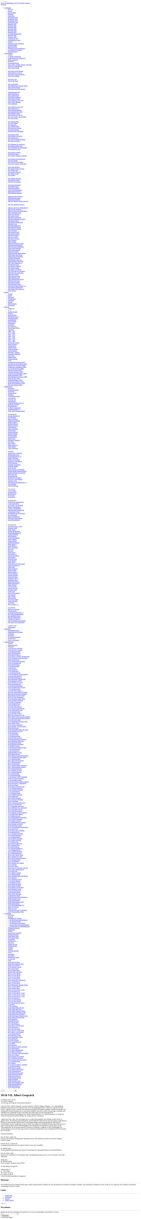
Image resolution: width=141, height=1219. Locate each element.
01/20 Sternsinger (13, 733)
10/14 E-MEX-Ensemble (15, 819)
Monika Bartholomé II (14, 533)
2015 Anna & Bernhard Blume (17, 139)
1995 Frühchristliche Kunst (16, 279)
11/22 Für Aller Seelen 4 (15, 707)
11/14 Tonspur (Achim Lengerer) (17, 812)
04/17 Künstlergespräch (15, 769)
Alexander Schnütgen (14, 354)
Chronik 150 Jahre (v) (14, 619)
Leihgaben (11, 634)
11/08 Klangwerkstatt (14, 895)
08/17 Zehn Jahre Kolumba (16, 760)
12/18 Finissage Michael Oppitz (17, 747)
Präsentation (11, 323)
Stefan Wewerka (12, 601)
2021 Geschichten (13, 84)
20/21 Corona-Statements (15, 725)
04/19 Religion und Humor (15, 744)
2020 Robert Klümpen (14, 97)
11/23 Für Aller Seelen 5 (15, 690)
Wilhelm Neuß (12, 347)
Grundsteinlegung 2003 (14, 34)
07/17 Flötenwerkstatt (14, 762)
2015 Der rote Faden (14, 141)
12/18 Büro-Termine (14, 746)
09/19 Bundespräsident (14, 743)
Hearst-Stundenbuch (14, 516)
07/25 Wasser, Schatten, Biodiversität (18, 656)
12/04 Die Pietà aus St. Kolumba (17, 910)
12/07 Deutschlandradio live (16, 905)
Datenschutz (8, 1195)
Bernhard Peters (12, 590)
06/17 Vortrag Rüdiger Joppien (17, 767)
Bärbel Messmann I (13, 582)
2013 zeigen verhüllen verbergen (17, 156)
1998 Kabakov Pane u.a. (15, 260)
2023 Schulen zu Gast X (15, 73)
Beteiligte (10, 14)
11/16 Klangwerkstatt (14, 775)
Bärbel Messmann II (14, 583)
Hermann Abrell (12, 528)
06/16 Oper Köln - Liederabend (17, 783)
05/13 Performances (13, 847)
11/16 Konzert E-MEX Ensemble (17, 777)
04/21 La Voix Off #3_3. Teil (16, 993)
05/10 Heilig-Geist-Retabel (16, 887)
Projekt (10, 11)
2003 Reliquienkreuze (14, 225)
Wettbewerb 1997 (13, 38)
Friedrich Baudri (12, 359)
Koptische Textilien (13, 404)
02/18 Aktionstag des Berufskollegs (18, 756)
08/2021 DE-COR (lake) (15, 972)
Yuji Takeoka (11, 595)
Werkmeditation (12, 946)
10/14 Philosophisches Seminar (17, 822)
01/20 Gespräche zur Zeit (15, 731)
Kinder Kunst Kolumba (14, 933)
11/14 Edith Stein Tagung (15, 814)
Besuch (6, 292)
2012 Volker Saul (13, 170)
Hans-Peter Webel (13, 599)
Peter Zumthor (12, 12)
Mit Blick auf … (12, 941)
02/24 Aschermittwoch (14, 684)
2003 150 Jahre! (12, 230)
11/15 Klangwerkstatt (14, 793)
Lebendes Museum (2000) (15, 372)
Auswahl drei (12, 401)
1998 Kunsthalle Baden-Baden (17, 253)
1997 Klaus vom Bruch (14, 269)
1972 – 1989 (11, 333)
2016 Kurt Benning (13, 130)
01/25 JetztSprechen (14, 664)
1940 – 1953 (11, 336)
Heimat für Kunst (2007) (15, 370)
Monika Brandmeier (14, 543)
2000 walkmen (12, 242)
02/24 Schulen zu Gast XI (15, 682)
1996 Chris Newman (14, 276)
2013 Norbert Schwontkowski (16, 159)
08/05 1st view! (12, 908)
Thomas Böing (12, 541)
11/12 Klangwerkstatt (14, 850)
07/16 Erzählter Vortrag (14, 780)
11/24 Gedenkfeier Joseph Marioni (18, 674)
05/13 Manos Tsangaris (14, 1051)
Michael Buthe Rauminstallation (17, 471)
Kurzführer (11, 391)
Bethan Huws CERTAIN (15, 453)
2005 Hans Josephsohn (14, 217)
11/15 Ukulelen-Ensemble (15, 790)
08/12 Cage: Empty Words (15, 855)
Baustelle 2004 (12, 30)
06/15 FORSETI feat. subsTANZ (17, 808)
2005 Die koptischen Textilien (16, 219)
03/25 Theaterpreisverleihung (16, 661)
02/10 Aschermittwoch (14, 890)
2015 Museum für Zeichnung (16, 144)
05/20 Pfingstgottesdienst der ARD (18, 729)
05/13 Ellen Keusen (13, 1048)
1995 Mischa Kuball (14, 282)
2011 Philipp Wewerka (14, 178)
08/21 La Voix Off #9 (14, 973)
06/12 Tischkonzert (13, 861)
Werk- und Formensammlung (16, 411)
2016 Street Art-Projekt (14, 128)
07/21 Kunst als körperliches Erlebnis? (19, 718)
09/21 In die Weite (13, 969)
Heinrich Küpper (13, 434)
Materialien (11, 16)
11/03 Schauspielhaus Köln (16, 912)
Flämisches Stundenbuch (15, 518)
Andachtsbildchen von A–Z (16, 403)
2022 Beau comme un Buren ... (17, 74)
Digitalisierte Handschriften (16, 502)
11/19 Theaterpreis (13, 734)
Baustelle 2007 (12, 24)
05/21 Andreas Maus (14, 988)
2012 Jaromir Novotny (14, 172)
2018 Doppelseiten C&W (15, 112)
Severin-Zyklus (12, 492)
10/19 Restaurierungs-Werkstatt (17, 739)
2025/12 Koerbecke (13, 640)
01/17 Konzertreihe (13, 773)
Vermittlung (7, 913)
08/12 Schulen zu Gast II (15, 856)
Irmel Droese (11, 552)
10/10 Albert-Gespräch (14, 884)
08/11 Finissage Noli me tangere (17, 1060)
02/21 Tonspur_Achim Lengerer (17, 726)
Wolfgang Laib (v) (13, 578)
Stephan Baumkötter (14, 538)
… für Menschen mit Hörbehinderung (19, 926)
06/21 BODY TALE (14, 723)
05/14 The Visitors (13, 1040)
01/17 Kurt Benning (13, 1024)
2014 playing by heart (14, 149)
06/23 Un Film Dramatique (16, 697)
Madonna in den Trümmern (16, 43)
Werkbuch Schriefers (14, 440)
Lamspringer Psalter (14, 512)
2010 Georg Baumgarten (15, 190)
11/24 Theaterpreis (13, 671)
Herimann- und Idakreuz (15, 461)
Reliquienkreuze (12, 476)
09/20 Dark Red (12, 1019)
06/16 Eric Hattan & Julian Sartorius (18, 782)
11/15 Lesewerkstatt (14, 791)
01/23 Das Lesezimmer (14, 702)
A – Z (9, 310)
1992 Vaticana (12, 290)
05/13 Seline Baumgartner (15, 1050)
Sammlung (7, 629)
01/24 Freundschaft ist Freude (16, 687)
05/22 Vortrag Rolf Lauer (15, 710)
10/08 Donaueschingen (14, 1077)
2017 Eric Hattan (13, 123)
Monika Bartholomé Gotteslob (17, 473)
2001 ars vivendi (13, 237)
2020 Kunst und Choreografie (16, 89)
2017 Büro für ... (13, 125)
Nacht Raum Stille (13, 936)
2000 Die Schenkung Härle (16, 243)
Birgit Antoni (12, 530)
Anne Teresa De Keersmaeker (16, 564)
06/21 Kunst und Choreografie (16, 980)
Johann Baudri (12, 357)
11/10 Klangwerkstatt (14, 882)
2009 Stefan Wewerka (14, 191)
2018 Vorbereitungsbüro (15, 110)
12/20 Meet (11, 1004)
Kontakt (10, 302)
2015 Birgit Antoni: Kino (15, 146)
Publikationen (8, 386)
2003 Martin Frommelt (14, 229)
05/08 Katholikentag (14, 900)
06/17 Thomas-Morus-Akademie (17, 765)
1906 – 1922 (11, 339)
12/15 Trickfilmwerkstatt (15, 788)
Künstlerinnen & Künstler (15, 632)
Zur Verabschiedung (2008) (16, 369)
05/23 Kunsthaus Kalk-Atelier (16, 699)
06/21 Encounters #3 (14, 982)
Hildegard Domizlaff (14, 421)
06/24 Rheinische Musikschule (17, 679)
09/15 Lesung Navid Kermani (16, 803)
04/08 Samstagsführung (15, 1084)
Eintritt (10, 295)
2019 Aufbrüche (12, 104)
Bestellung (11, 388)
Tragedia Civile (12, 481)
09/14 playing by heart (14, 1035)
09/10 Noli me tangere (14, 1068)
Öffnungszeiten (12, 304)
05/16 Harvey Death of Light (16, 786)
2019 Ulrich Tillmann (14, 102)
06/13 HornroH (12, 1045)
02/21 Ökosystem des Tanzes (16, 1003)
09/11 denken (12, 1063)
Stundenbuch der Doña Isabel (16, 513)
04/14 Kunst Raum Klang (15, 1037)
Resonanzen (11, 305)
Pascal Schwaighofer (14, 593)
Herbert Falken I (12, 422)
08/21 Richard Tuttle (14, 970)
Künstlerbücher (12, 406)
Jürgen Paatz (11, 438)
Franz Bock (11, 356)
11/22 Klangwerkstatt (14, 703)
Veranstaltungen (9, 3)
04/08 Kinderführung (14, 1086)
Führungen (11, 297)
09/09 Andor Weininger (14, 894)
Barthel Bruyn (12, 494)
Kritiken (10, 313)
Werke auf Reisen (13, 60)
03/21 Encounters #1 (14, 998)
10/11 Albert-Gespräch (14, 873)
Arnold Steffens (12, 351)
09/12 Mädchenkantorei (15, 853)
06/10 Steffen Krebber (14, 886)
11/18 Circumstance (13, 751)
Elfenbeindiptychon (13, 455)
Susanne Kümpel (13, 432)
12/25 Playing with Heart (15, 648)
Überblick (11, 330)
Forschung (11, 635)
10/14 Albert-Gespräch (14, 821)
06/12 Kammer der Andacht (16, 863)
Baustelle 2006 (12, 27)
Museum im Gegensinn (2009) (17, 365)
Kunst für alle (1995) (14, 378)
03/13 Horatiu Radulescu (15, 848)
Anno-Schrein (12, 490)
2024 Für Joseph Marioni (15, 66)
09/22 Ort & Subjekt (14, 965)
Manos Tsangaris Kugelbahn (16, 469)
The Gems (11, 942)
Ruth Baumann (12, 536)
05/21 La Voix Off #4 (14, 986)
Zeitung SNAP (12, 393)
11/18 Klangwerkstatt (14, 749)
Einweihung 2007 (13, 22)
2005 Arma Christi (13, 216)
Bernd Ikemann (12, 559)
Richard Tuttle (12, 598)
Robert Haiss (11, 557)
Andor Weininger (13, 448)
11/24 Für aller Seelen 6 (15, 676)
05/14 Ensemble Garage (15, 825)
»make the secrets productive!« (17, 58)
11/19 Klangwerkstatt (14, 736)
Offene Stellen (12, 321)
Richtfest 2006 (12, 25)
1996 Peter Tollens (13, 274)
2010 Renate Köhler (14, 188)
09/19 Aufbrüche (13, 1038)
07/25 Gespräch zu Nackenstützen (18, 658)
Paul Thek (11, 442)
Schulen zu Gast (12, 944)
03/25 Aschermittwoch (14, 663)
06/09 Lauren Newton (14, 1076)
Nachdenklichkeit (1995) (15, 380)
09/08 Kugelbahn (13, 1079)
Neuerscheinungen (13, 390)
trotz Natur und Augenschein (16, 622)
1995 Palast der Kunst (14, 284)
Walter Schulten (12, 344)
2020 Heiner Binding (14, 99)
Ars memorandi (12, 515)
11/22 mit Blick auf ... (14, 705)
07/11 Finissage (12, 877)
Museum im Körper (13, 957)
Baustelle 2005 (12, 29)
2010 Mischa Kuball (14, 180)
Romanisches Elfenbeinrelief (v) (17, 482)
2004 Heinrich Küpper (14, 227)
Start (2, 3)
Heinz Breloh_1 (12, 544)
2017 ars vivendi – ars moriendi (17, 117)
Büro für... (11, 551)
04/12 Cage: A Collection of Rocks (18, 868)
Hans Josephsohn (13, 429)
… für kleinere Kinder (14, 921)
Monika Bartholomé (14, 416)
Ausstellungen (8, 53)
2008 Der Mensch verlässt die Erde (18, 201)
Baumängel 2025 (13, 17)
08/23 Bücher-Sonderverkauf (16, 695)
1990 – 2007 (11, 331)
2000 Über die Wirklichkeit (16, 247)
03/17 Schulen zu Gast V (15, 770)
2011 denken (11, 175)
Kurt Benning (12, 417)
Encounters (11, 954)
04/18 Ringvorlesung (14, 754)
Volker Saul (11, 591)
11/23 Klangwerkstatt (14, 689)
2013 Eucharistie (13, 160)
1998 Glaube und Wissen (15, 255)
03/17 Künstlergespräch (15, 772)
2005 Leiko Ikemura (14, 214)
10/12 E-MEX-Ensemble (15, 851)
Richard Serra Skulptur (14, 477)
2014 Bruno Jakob (13, 154)
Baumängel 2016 (13, 21)
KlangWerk (11, 956)
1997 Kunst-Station (13, 268)
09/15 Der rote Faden (14, 1029)
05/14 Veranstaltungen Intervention (18, 827)
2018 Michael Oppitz (14, 113)
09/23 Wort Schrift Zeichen (16, 964)
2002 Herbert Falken (14, 234)
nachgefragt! (11, 929)
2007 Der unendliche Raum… (16, 204)
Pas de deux (11, 495)
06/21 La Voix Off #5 (14, 983)
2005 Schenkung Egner (14, 212)
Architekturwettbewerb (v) (15, 612)
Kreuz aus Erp (12, 468)
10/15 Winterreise (13, 796)
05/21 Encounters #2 (14, 991)
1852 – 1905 (11, 341)
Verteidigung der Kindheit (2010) (17, 364)
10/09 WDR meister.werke (15, 1073)
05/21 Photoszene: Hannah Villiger (18, 985)
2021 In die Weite (13, 81)
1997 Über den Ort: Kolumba (16, 271)
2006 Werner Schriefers (14, 209)
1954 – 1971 (11, 334)
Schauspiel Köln (12, 645)
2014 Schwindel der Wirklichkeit (17, 147)
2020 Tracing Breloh (14, 87)
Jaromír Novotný (13, 588)
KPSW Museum (12, 463)
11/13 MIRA (11, 1043)
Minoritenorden (12, 47)
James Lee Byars (13, 419)
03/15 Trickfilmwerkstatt (15, 811)
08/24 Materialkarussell (15, 677)
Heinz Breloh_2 (12, 546)
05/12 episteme (12, 864)
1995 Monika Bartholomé (15, 287)
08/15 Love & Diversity (15, 804)
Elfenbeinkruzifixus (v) (14, 456)
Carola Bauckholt (13, 534)
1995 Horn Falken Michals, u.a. (17, 286)
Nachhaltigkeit (12, 320)
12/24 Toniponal (12, 669)
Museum (6, 307)
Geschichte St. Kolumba (15, 50)
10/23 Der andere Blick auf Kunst (17, 692)
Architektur (7, 8)
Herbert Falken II (13, 424)
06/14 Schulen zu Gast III (15, 824)
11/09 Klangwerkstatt (14, 892)
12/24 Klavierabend (13, 666)
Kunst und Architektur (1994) (16, 383)
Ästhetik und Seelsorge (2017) (16, 362)
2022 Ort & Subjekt (13, 76)
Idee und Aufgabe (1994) (15, 385)
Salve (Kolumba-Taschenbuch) (17, 621)
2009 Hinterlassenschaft (15, 193)
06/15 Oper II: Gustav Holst (16, 1030)
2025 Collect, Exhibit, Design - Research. (20, 64)
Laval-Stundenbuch (13, 503)
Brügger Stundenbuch (14, 507)
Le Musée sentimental (14, 56)
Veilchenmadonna (13, 486)
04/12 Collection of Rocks (15, 1058)
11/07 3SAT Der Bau (14, 1087)
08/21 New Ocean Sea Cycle (16, 715)
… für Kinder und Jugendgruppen (17, 920)
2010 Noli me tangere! (14, 182)
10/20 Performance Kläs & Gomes (18, 1016)
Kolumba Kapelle (13, 466)
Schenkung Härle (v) (14, 409)
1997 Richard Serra (13, 264)
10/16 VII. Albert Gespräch (22, 3)
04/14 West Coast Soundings (16, 830)
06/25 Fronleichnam (14, 660)
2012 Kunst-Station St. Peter (16, 169)
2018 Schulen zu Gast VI (15, 115)
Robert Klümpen (13, 569)
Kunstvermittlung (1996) (15, 375)
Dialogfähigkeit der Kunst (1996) (17, 377)
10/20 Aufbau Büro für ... (15, 1009)
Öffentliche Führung (14, 928)
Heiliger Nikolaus (13, 458)
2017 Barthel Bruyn (13, 126)
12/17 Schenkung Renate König (17, 757)
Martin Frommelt (13, 425)
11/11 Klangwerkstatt (14, 874)
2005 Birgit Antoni (13, 221)
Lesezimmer (11, 939)
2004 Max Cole (12, 224)
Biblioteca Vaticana (13, 609)
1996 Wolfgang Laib (14, 277)
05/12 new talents (13, 866)
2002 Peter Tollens (13, 235)
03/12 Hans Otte (12, 871)
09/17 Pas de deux (13, 1022)
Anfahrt (10, 294)
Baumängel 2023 (13, 19)
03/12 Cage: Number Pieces (16, 869)
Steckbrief (11, 325)
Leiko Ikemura (12, 427)
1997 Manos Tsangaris (14, 266)
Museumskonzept (13, 318)
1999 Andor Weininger (14, 248)
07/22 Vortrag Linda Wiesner (16, 708)
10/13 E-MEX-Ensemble (15, 838)
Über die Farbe (12, 611)
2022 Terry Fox (12, 79)
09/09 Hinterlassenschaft (15, 1074)
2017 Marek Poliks (13, 121)
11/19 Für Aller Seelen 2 (15, 738)
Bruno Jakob (11, 562)
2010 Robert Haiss (13, 186)
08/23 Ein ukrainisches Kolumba (17, 694)
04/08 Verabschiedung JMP (16, 902)
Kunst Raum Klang (13, 938)
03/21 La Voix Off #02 (14, 999)
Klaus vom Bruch (13, 547)
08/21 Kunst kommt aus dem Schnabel (19, 716)
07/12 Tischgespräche (14, 860)
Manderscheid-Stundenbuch (16, 510)
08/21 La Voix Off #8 (14, 975)
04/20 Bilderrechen (13, 1021)
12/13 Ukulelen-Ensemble (15, 834)
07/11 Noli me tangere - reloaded (17, 1064)
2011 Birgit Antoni (13, 173)
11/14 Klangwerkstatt (14, 816)
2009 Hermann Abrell (14, 198)
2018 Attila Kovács (13, 108)
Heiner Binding (12, 539)
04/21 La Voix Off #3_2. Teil (16, 995)
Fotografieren (12, 299)
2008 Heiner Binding (14, 199)
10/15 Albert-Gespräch (14, 798)
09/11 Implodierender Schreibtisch (18, 876)
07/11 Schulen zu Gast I (15, 879)
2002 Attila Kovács (13, 232)
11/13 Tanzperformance (14, 835)
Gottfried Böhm (12, 45)
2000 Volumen (12, 240)
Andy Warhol (12, 447)
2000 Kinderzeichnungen (15, 245)
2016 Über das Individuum (15, 131)
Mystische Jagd (12, 474)
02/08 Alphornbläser (14, 903)
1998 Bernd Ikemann (14, 258)
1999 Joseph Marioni (14, 250)
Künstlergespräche (13, 934)
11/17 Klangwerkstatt (14, 759)
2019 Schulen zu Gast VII (15, 107)
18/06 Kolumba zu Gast (15, 752)
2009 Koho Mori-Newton (15, 196)
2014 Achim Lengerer (14, 152)
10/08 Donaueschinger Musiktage (17, 897)
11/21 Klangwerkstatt (14, 712)
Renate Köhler (12, 570)
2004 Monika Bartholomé (15, 222)
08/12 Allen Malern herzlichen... (17, 858)
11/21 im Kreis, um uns (14, 967)
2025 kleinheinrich (13, 63)
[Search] (7, 1091)
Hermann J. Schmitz (14, 352)
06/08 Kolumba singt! (14, 899)
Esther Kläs (11, 567)
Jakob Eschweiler (13, 349)
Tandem (10, 949)
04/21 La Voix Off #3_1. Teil (16, 996)
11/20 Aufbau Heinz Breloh (16, 1008)
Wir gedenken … (13, 326)
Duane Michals (12, 585)
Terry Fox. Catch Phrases (15, 479)
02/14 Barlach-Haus (13, 832)
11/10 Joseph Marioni (14, 881)
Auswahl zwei (12, 399)
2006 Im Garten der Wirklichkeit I (18, 211)
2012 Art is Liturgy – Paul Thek (17, 164)
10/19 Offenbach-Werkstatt (16, 741)
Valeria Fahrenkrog (13, 556)
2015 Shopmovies (13, 138)
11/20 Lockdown (13, 1006)
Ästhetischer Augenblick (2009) (17, 367)
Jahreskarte (11, 300)
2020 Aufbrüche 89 (13, 95)
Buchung (10, 916)
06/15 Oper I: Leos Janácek (16, 1032)
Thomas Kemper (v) (14, 565)
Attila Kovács (12, 430)
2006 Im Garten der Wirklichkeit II (18, 208)
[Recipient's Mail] (9, 1214)
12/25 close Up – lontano (15, 650)
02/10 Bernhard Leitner (14, 889)
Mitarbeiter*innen (13, 317)
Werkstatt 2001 (12, 37)
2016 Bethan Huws (13, 134)
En (5, 5)
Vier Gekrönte (12, 484)
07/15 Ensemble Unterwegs (16, 806)
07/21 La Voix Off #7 (14, 977)
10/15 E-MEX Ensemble (15, 795)
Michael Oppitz (12, 435)
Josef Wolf (11, 603)
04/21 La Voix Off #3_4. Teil (16, 990)
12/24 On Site (12, 668)
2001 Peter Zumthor (14, 238)
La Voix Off (11, 959)
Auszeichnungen (13, 312)
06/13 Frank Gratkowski (15, 843)
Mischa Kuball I (12, 572)
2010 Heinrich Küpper (14, 185)
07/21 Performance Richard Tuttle (18, 721)
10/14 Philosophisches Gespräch (17, 817)
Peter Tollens (11, 443)
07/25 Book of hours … (15, 655)
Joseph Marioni (12, 437)
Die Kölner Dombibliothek (15, 614)
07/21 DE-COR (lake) (14, 720)
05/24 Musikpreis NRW (15, 681)
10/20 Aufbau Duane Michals (16, 1014)
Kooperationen (12, 315)
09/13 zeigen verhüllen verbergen (17, 1047)
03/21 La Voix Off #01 (14, 1001)
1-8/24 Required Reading (15, 686)
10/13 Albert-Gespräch (14, 840)
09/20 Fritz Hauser (13, 728)
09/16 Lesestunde (13, 801)
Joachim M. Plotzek (13, 343)
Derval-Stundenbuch (14, 520)
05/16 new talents (13, 785)
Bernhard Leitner (13, 580)
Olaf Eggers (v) (12, 554)
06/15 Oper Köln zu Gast (15, 809)
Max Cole (11, 549)
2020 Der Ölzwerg (13, 94)
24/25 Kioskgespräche (14, 653)
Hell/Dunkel (4, 1215)
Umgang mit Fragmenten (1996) (17, 373)
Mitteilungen (11, 627)
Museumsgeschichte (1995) (16, 382)
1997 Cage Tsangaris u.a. (15, 263)
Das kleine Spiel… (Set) (15, 526)
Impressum (8, 1197)
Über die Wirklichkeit (14, 617)
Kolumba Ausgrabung (14, 464)
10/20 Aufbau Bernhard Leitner (17, 1012)
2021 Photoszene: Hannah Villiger (18, 86)
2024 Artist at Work (13, 68)
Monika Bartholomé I (14, 531)
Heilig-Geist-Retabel (14, 460)
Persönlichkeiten (13, 51)
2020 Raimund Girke (14, 92)
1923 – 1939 (11, 338)
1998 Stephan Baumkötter (15, 256)
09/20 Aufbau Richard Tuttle (16, 1017)
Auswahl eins (12, 398)
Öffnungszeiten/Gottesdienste (16, 48)
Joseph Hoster (12, 346)
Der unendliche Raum (14, 616)
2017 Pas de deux (13, 118)
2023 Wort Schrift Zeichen (15, 71)
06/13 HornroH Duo (14, 845)
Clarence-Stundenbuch (14, 508)
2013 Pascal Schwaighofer (15, 162)
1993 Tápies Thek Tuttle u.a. (16, 289)
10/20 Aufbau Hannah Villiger (16, 1011)
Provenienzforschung (14, 637)
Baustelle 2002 (12, 35)
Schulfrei (10, 947)
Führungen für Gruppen (15, 918)
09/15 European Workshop (15, 799)
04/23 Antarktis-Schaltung (15, 700)
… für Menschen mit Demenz (16, 923)
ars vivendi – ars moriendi (15, 505)
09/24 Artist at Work (14, 962)
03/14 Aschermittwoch (14, 1042)
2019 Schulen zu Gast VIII (15, 100)
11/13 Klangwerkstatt (14, 837)
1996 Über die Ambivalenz (15, 273)
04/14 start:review (13, 829)
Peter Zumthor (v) (13, 604)
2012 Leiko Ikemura (14, 167)
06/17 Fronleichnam (14, 764)
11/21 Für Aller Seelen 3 (15, 713)
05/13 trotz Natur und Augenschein (18, 1053)
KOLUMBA (4, 1)
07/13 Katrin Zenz (13, 842)
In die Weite (11, 497)
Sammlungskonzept (13, 630)
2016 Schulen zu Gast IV (15, 136)
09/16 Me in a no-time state (16, 1025)
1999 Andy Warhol (13, 251)
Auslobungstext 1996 (14, 40)
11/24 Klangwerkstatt (14, 673)
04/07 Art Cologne (13, 907)
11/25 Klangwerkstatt (14, 651)
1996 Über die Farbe (14, 281)
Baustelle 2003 (12, 32)
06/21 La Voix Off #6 (14, 978)
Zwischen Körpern (13, 951)
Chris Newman (12, 586)
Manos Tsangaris (13, 445)
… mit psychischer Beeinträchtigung (18, 925)
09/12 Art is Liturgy (13, 1055)
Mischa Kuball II (13, 573)
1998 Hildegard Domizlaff (15, 261)
